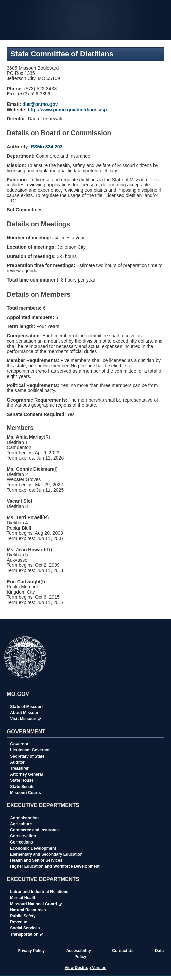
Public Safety (22, 916)
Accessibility (78, 950)
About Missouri (24, 712)
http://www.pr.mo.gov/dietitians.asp (67, 109)
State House (21, 780)
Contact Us (122, 950)
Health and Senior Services (36, 860)
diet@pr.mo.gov (40, 104)
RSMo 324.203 (46, 146)
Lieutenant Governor (30, 750)
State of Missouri (26, 706)
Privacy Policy (31, 950)
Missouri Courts (25, 792)
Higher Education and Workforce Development (54, 866)
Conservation (23, 836)
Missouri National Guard (36, 903)
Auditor (17, 762)
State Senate (22, 786)
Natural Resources (28, 910)
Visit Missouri (25, 718)
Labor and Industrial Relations (39, 891)
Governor (19, 744)
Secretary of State (27, 756)
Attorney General (26, 774)
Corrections (21, 842)
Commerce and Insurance (35, 830)
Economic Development (33, 848)
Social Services (25, 928)
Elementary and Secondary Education (46, 854)
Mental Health (23, 897)
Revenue (18, 922)
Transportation (26, 934)
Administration (24, 818)
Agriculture (21, 824)
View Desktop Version (86, 967)
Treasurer (19, 768)
